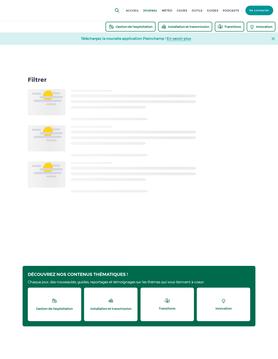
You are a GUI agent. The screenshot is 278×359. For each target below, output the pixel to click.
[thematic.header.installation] (185, 27)
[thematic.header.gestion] (131, 27)
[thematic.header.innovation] (261, 27)
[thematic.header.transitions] (229, 27)
